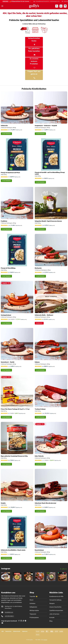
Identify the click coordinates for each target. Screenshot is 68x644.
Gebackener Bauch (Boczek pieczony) (45, 503)
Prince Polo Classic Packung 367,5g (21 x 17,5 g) (15, 409)
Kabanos (37, 362)
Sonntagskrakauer (6, 315)
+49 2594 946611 (9, 616)
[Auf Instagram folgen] (21, 621)
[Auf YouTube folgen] (2, 623)
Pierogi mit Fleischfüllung (8, 268)
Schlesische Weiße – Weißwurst (44, 315)
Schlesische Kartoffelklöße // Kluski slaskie (13, 550)
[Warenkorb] (65, 6)
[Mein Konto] (61, 6)
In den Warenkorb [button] (6, 133)
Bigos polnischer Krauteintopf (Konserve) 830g (14, 456)
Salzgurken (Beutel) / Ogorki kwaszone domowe (48, 221)
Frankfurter (4, 221)
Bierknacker (38, 268)
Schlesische (4, 125)
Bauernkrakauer (39, 550)
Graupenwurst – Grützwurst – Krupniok (46, 125)
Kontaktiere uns (9, 612)
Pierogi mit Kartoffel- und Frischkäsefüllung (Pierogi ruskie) (50, 173)
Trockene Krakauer (40, 409)
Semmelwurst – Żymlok (7, 362)
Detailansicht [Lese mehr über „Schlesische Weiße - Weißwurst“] (39, 323)
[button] (2, 6)
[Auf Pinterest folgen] (25, 621)
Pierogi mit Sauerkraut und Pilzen (10, 172)
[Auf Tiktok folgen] (23, 621)
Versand (45, 639)
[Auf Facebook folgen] (19, 621)
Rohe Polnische (39, 456)
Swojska (3, 503)
